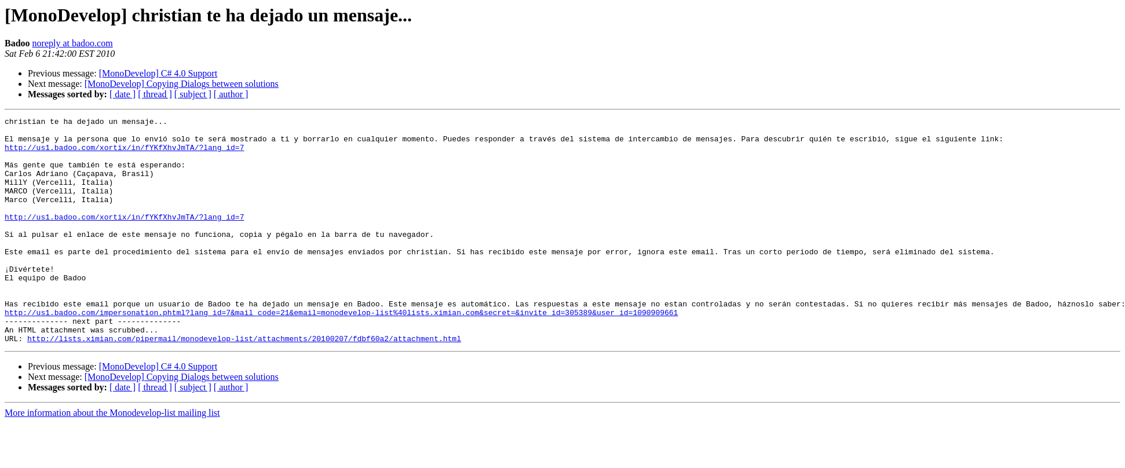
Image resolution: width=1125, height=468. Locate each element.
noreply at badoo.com (72, 43)
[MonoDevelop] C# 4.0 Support (158, 73)
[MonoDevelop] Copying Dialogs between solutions (182, 84)
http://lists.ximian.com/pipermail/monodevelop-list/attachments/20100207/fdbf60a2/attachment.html (244, 383)
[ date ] (122, 94)
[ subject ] (192, 94)
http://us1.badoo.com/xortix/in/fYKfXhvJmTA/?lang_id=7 (124, 154)
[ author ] (231, 94)
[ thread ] (155, 94)
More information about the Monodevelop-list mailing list (112, 458)
